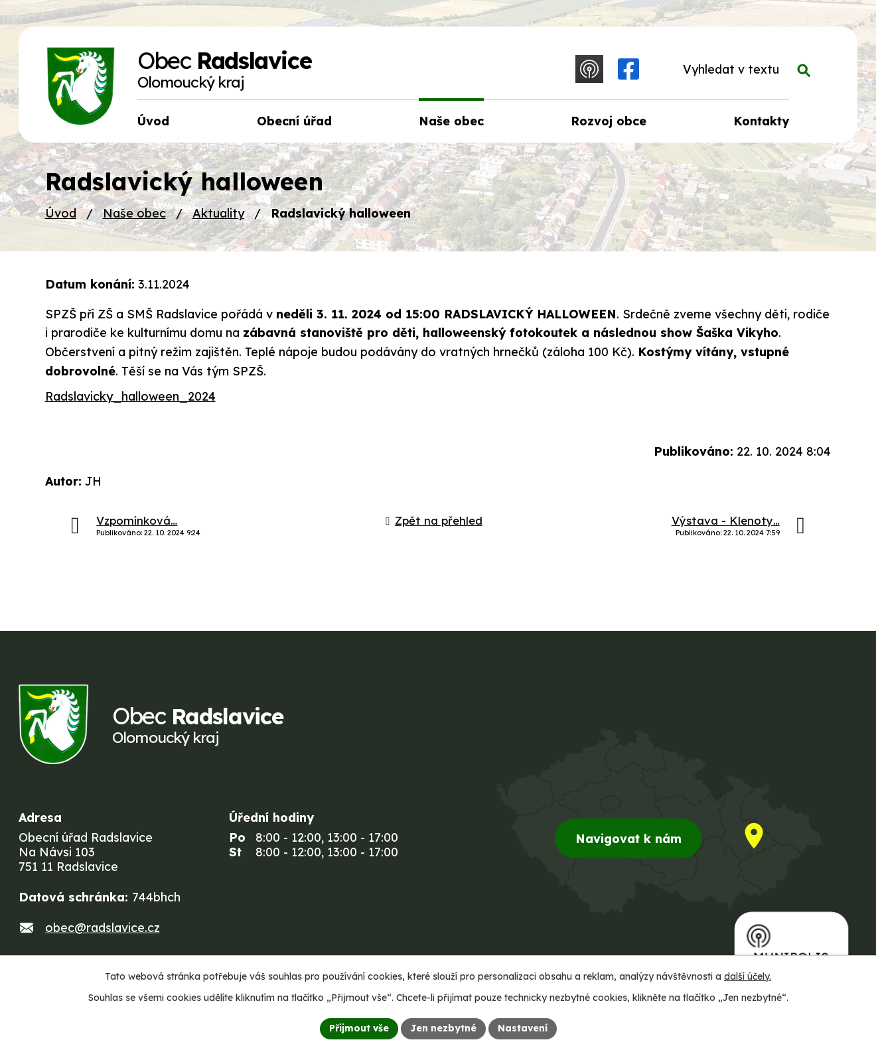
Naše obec (134, 213)
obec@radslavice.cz (102, 927)
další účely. (747, 976)
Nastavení (523, 1028)
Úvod (60, 213)
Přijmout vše (359, 1028)
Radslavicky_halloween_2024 (130, 396)
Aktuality (218, 213)
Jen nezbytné (443, 1028)
